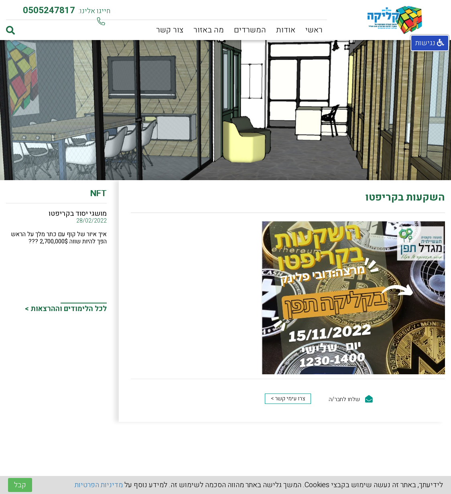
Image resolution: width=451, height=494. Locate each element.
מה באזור (208, 30)
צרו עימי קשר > (288, 398)
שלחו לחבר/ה (351, 399)
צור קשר (169, 30)
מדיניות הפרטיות (99, 485)
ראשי (314, 30)
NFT (98, 195)
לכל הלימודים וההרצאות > (66, 308)
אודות (285, 30)
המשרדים (250, 30)
